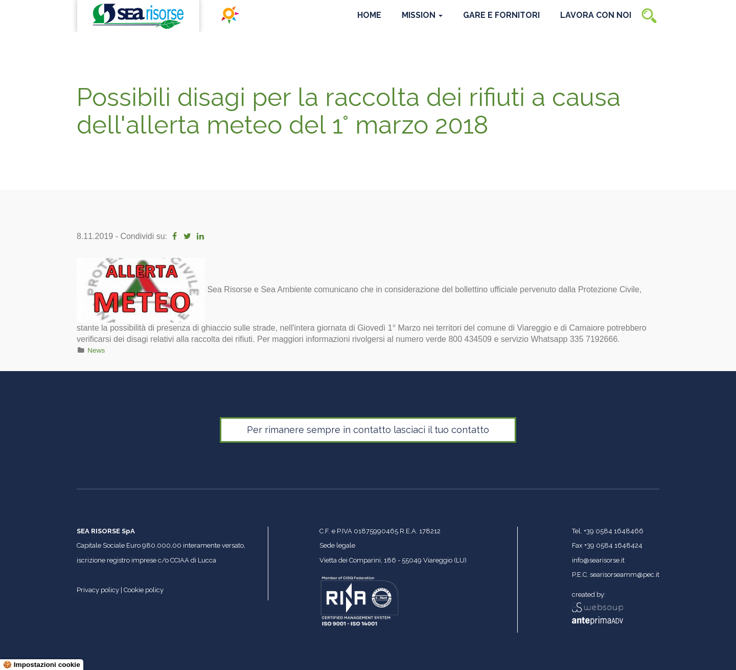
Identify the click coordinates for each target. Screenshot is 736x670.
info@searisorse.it (598, 560)
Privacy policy (98, 590)
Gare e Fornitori (501, 15)
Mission (422, 15)
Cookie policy (144, 590)
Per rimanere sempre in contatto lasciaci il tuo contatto (368, 429)
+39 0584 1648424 (613, 545)
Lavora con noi (595, 15)
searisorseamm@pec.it (624, 574)
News (96, 350)
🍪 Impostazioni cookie (41, 664)
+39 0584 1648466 (613, 531)
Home (369, 15)
